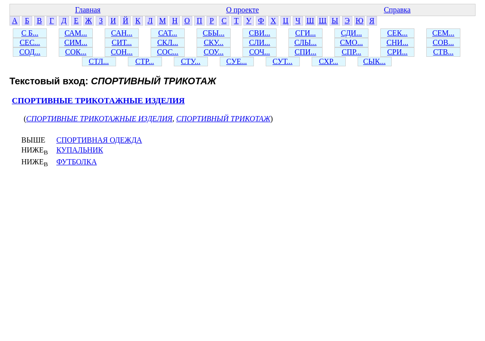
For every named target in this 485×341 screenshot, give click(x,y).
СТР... (144, 61)
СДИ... (351, 33)
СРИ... (397, 52)
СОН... (122, 52)
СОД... (29, 52)
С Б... (29, 33)
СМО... (351, 42)
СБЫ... (214, 33)
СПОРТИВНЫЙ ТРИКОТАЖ (223, 119)
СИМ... (75, 42)
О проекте (242, 10)
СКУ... (214, 42)
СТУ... (190, 61)
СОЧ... (259, 52)
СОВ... (443, 42)
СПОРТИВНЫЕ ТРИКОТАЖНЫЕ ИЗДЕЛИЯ (98, 100)
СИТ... (122, 42)
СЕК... (397, 33)
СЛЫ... (305, 42)
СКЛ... (167, 42)
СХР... (328, 61)
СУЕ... (236, 61)
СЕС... (29, 42)
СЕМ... (443, 33)
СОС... (167, 52)
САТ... (167, 33)
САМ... (75, 33)
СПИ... (305, 52)
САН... (122, 33)
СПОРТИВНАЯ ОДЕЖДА (99, 140)
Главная (87, 10)
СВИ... (259, 33)
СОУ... (214, 52)
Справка (397, 10)
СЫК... (374, 61)
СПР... (351, 52)
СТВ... (443, 52)
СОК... (76, 52)
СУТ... (283, 61)
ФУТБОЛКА (76, 162)
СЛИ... (259, 42)
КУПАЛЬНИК (79, 150)
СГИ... (305, 33)
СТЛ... (99, 61)
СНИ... (397, 42)
